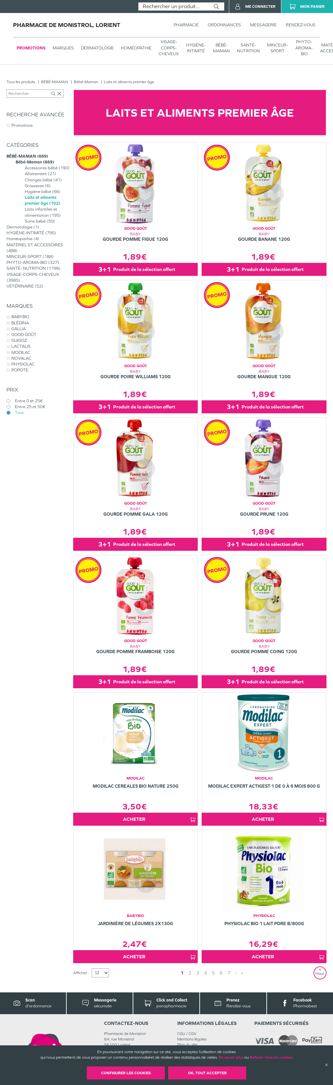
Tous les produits (21, 82)
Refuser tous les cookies (271, 1057)
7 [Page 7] (229, 972)
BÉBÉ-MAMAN (221, 48)
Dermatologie (97, 47)
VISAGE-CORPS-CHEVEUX (169, 47)
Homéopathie (136, 47)
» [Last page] (242, 972)
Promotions (31, 47)
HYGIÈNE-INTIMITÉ (196, 48)
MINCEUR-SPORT (277, 48)
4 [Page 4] (205, 972)
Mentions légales (191, 1039)
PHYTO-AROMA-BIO (304, 47)
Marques (63, 47)
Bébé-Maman (86, 82)
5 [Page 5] (213, 972)
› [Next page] (235, 972)
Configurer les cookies (126, 1073)
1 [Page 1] (182, 972)
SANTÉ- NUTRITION (248, 48)
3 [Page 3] (197, 972)
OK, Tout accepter (207, 1073)
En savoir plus (231, 1057)
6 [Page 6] (221, 972)
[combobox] (173, 6)
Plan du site (187, 1044)
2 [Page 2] (190, 972)
